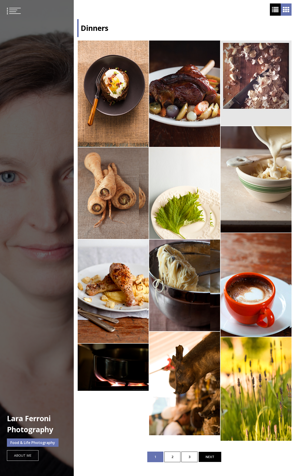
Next (210, 457)
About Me (22, 455)
